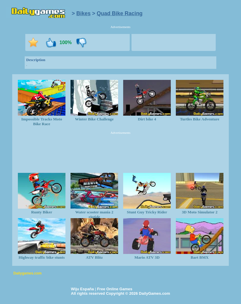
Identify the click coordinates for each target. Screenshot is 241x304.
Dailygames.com (27, 273)
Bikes (83, 13)
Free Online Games (114, 289)
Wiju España (82, 289)
